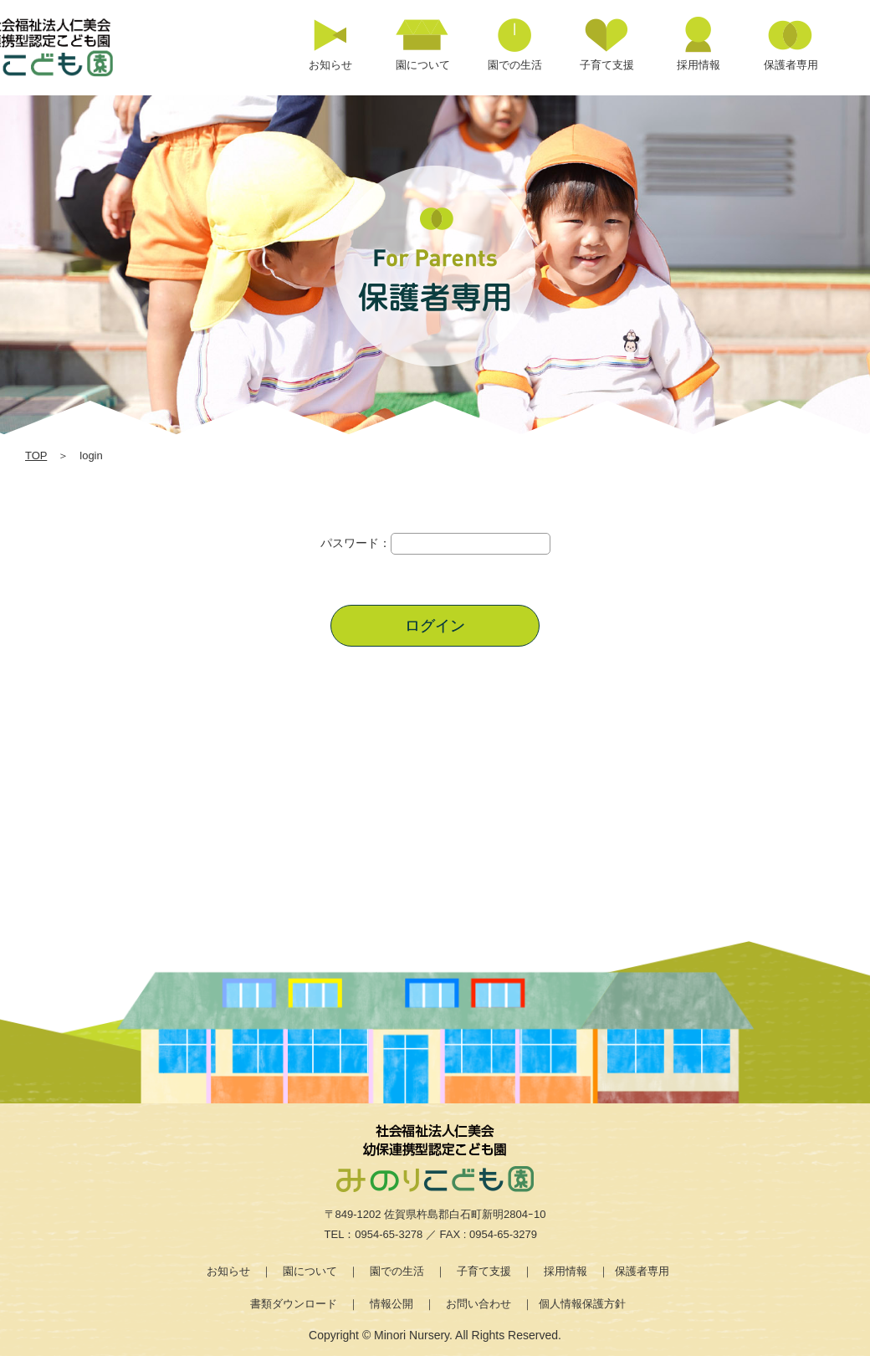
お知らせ (228, 1271)
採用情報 (565, 1271)
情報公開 (391, 1303)
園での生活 (397, 1271)
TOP (36, 455)
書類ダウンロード (293, 1303)
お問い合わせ (478, 1303)
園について (310, 1271)
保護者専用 (642, 1271)
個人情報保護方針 (582, 1303)
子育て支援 (484, 1271)
